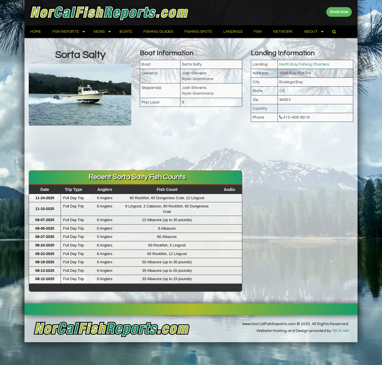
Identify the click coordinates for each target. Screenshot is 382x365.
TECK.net (340, 331)
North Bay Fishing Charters (304, 64)
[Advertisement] (191, 152)
